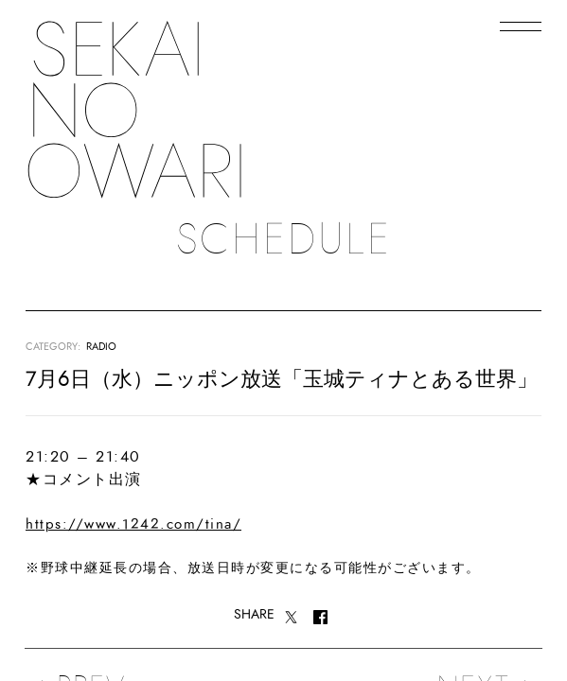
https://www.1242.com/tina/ (133, 524)
